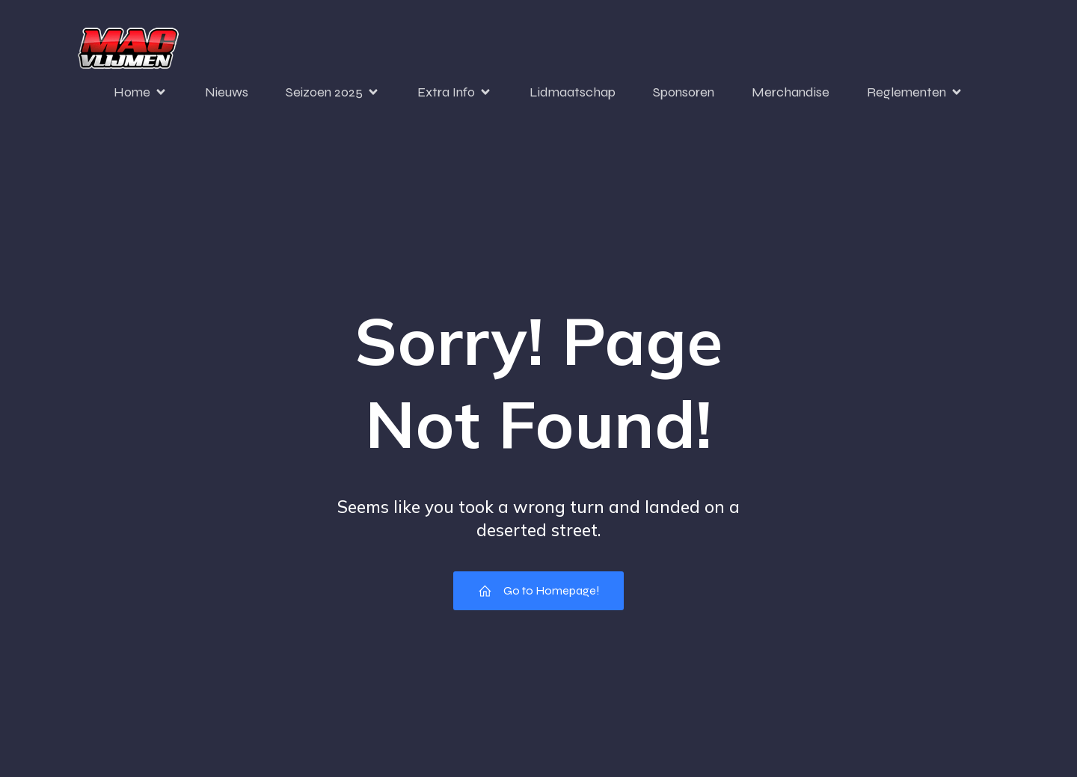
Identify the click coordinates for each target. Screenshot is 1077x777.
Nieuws (226, 92)
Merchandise (790, 92)
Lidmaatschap (573, 92)
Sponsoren (683, 92)
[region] (194, 632)
